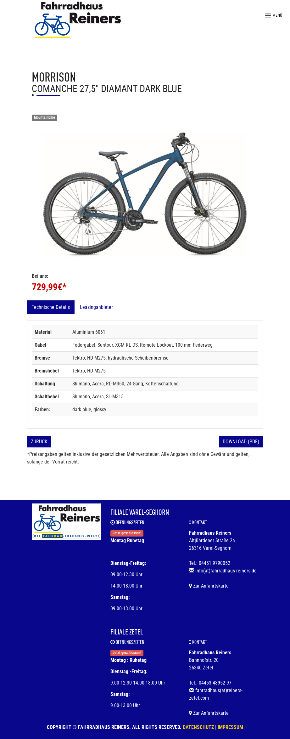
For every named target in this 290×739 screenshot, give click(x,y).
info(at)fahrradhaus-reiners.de (226, 571)
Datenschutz (198, 727)
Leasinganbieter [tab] (96, 307)
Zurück (39, 442)
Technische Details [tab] (51, 307)
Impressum (230, 727)
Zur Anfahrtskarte (209, 586)
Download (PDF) (241, 442)
